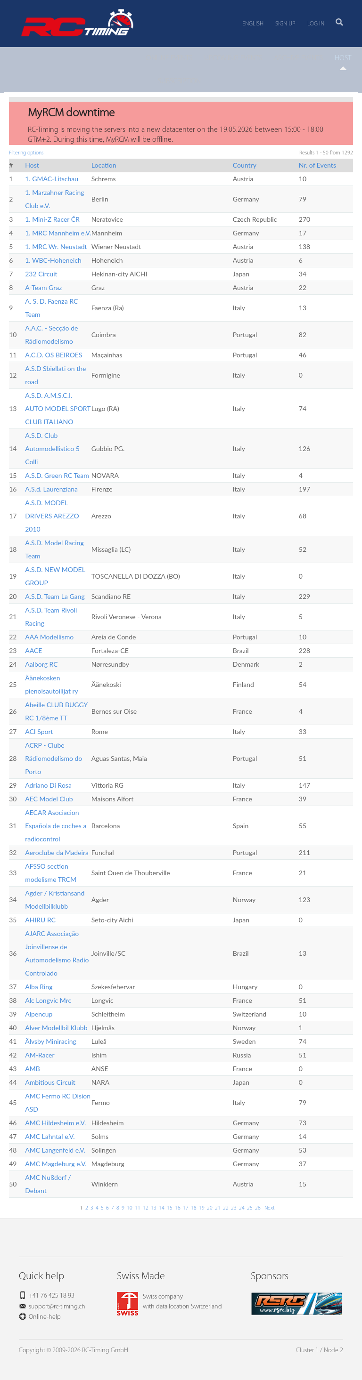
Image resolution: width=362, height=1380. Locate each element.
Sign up (285, 24)
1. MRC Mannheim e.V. (58, 233)
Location (103, 165)
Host (32, 165)
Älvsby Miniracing (50, 1041)
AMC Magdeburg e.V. (55, 1164)
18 (194, 1208)
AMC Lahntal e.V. (49, 1136)
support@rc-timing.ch (57, 1306)
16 (178, 1208)
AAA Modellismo (49, 637)
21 (218, 1208)
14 (162, 1208)
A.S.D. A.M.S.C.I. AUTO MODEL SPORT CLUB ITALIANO (57, 408)
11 (137, 1208)
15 (170, 1208)
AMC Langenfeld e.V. (55, 1150)
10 (129, 1208)
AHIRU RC (40, 920)
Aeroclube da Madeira (57, 852)
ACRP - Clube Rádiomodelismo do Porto (53, 758)
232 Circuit (41, 274)
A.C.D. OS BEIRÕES (53, 355)
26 (258, 1208)
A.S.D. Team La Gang (54, 596)
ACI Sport (39, 731)
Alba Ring (38, 987)
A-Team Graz (43, 287)
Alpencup (38, 1014)
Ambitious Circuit (50, 1082)
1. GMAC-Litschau (51, 179)
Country (244, 165)
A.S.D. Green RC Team (57, 475)
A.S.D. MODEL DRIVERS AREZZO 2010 (52, 516)
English (252, 24)
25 (250, 1208)
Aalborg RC (41, 664)
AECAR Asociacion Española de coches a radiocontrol (55, 825)
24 (242, 1208)
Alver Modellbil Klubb (56, 1028)
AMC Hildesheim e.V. (55, 1123)
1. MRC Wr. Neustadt (56, 246)
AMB (32, 1069)
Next (269, 1208)
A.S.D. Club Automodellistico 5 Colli (52, 448)
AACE (33, 650)
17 (186, 1208)
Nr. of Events (317, 165)
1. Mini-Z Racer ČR (52, 219)
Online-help (45, 1317)
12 (145, 1208)
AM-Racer (39, 1055)
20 (210, 1208)
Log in (315, 24)
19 (202, 1208)
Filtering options (26, 153)
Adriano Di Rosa (48, 785)
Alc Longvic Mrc (48, 1000)
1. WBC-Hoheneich (53, 260)
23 (234, 1208)
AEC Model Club (49, 799)
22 (226, 1208)
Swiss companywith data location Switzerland (169, 1302)
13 (153, 1208)
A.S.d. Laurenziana (51, 489)
